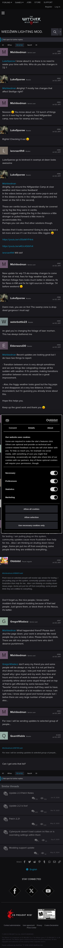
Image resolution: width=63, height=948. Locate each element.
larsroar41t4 (17, 151)
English (31, 869)
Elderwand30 (18, 346)
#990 (56, 346)
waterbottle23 (18, 322)
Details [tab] (31, 428)
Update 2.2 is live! (18, 805)
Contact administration (12, 925)
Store (37, 2)
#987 (56, 265)
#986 (56, 175)
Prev (9, 45)
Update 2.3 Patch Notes (21, 793)
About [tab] (50, 428)
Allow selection (31, 517)
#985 (56, 151)
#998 (56, 655)
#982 (56, 80)
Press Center (31, 928)
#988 (56, 298)
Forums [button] (6, 2)
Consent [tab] (13, 428)
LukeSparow (8, 61)
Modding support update (21, 847)
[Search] (55, 31)
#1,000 (56, 736)
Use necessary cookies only (31, 525)
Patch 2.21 (14, 818)
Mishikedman (18, 52)
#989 (56, 322)
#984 (56, 130)
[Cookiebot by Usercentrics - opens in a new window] (46, 420)
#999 (56, 712)
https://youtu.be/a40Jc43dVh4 (17, 246)
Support (48, 2)
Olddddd (15, 561)
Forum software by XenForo (22, 945)
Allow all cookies (31, 509)
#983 (56, 103)
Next (29, 45)
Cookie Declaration (51, 925)
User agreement (29, 925)
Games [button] (18, 2)
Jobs (29, 2)
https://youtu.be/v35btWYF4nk (17, 239)
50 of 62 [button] (19, 45)
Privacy (39, 925)
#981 (56, 52)
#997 (56, 622)
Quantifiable (17, 736)
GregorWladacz (19, 621)
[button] (3, 13)
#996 (56, 561)
